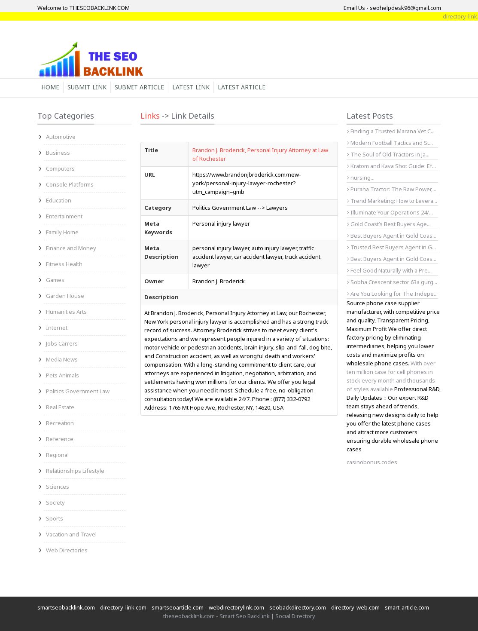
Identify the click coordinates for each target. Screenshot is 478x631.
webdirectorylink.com (236, 607)
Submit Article (139, 87)
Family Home (62, 232)
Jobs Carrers (62, 343)
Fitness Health (64, 264)
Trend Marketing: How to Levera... (392, 201)
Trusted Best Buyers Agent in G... (391, 247)
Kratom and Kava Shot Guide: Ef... (391, 166)
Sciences (57, 486)
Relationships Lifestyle (75, 471)
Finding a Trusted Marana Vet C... (391, 131)
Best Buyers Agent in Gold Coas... (391, 235)
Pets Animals (62, 375)
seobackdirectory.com (297, 607)
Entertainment (64, 216)
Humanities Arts (66, 312)
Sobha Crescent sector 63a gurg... (392, 282)
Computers (60, 168)
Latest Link (191, 87)
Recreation (60, 423)
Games (55, 280)
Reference (59, 439)
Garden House (65, 296)
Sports (54, 518)
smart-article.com (407, 607)
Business (58, 152)
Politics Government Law (78, 391)
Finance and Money (71, 248)
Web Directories (67, 550)
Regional (57, 455)
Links (150, 115)
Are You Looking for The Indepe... (392, 293)
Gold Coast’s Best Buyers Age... (389, 224)
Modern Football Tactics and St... (390, 143)
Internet (56, 327)
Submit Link (87, 87)
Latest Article (241, 87)
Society (55, 502)
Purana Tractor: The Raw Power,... (391, 189)
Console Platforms (70, 184)
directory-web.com (355, 607)
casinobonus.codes (372, 462)
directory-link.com (123, 607)
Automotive (61, 137)
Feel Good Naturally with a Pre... (389, 270)
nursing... (360, 177)
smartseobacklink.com (66, 607)
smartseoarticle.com (178, 607)
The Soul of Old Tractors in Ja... (388, 154)
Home (50, 87)
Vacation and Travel (71, 534)
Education (58, 200)
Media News (62, 359)
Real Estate (60, 407)
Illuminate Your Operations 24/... (390, 212)
